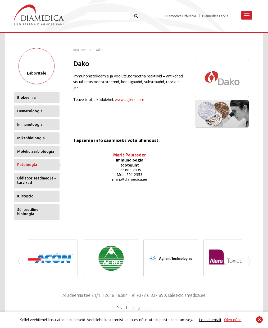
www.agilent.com (129, 99)
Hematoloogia (30, 111)
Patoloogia (27, 165)
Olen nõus (233, 319)
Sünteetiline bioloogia (27, 211)
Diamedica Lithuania (180, 16)
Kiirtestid (25, 196)
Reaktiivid (80, 50)
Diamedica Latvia (215, 16)
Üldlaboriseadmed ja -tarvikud (36, 180)
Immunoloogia (30, 124)
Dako (99, 50)
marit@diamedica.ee (129, 179)
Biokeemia (26, 97)
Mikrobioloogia (31, 138)
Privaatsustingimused (134, 308)
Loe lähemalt (210, 319)
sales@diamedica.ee (187, 295)
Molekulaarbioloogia (35, 151)
